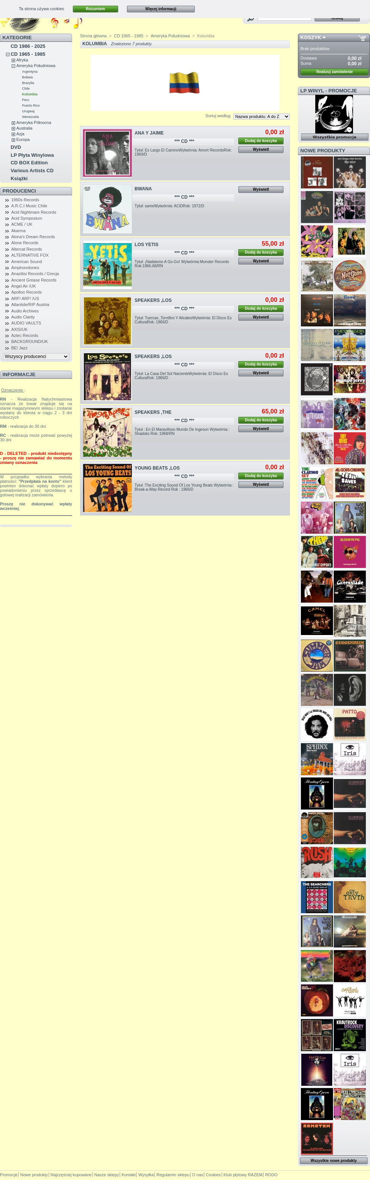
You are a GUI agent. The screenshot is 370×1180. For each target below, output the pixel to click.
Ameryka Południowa (35, 65)
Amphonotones (25, 267)
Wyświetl (261, 149)
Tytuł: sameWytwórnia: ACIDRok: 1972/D (169, 206)
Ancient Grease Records (34, 280)
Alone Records (25, 242)
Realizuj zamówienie (334, 72)
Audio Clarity (23, 317)
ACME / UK (21, 224)
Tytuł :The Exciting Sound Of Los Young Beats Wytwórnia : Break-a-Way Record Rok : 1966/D (184, 487)
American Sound (26, 261)
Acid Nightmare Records (33, 212)
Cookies (213, 1174)
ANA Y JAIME (149, 133)
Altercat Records (26, 249)
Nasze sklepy (106, 1174)
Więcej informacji (160, 9)
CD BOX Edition (29, 162)
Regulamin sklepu (172, 1174)
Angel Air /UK (23, 286)
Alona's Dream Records (33, 236)
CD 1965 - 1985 (28, 54)
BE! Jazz (19, 348)
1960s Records (25, 199)
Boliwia (27, 77)
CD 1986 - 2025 (28, 46)
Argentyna (29, 71)
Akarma (18, 230)
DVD (16, 147)
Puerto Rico (31, 105)
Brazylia (28, 83)
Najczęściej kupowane (71, 1174)
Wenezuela (30, 117)
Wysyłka (146, 1174)
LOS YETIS (147, 244)
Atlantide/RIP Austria (30, 304)
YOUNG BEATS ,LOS (157, 468)
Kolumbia (29, 94)
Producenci (19, 191)
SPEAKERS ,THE (153, 412)
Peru (25, 100)
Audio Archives (25, 311)
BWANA (143, 188)
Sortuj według (218, 115)
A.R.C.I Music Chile (29, 206)
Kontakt (129, 1174)
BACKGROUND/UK (29, 341)
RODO (271, 1174)
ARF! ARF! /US (25, 298)
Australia (24, 128)
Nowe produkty (323, 150)
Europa (22, 139)
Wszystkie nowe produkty (334, 1161)
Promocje (8, 1174)
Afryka (22, 60)
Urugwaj (28, 111)
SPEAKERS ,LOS (153, 300)
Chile (26, 88)
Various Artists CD (32, 170)
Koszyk (311, 37)
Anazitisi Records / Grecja (35, 273)
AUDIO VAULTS (26, 323)
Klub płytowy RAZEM (243, 1174)
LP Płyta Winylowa (32, 155)
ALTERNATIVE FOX (30, 255)
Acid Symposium (26, 218)
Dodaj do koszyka (261, 141)
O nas (197, 1174)
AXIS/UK (19, 329)
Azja (20, 134)
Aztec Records (25, 335)
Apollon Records (26, 292)
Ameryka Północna (33, 122)
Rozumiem (95, 9)
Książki (19, 178)
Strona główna (93, 36)
